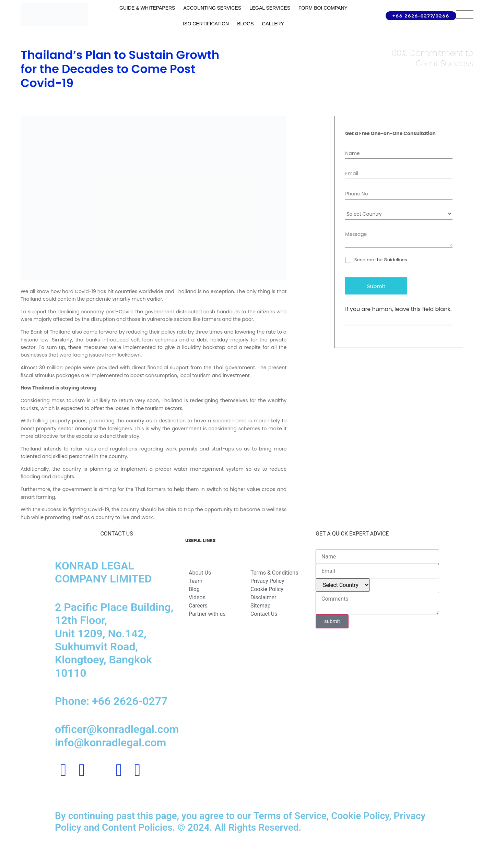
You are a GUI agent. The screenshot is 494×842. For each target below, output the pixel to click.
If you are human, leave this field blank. (398, 309)
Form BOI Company (323, 8)
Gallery (273, 23)
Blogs (245, 23)
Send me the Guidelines (376, 259)
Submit (376, 286)
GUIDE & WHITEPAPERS (147, 8)
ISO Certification (206, 23)
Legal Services (269, 8)
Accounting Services (212, 8)
